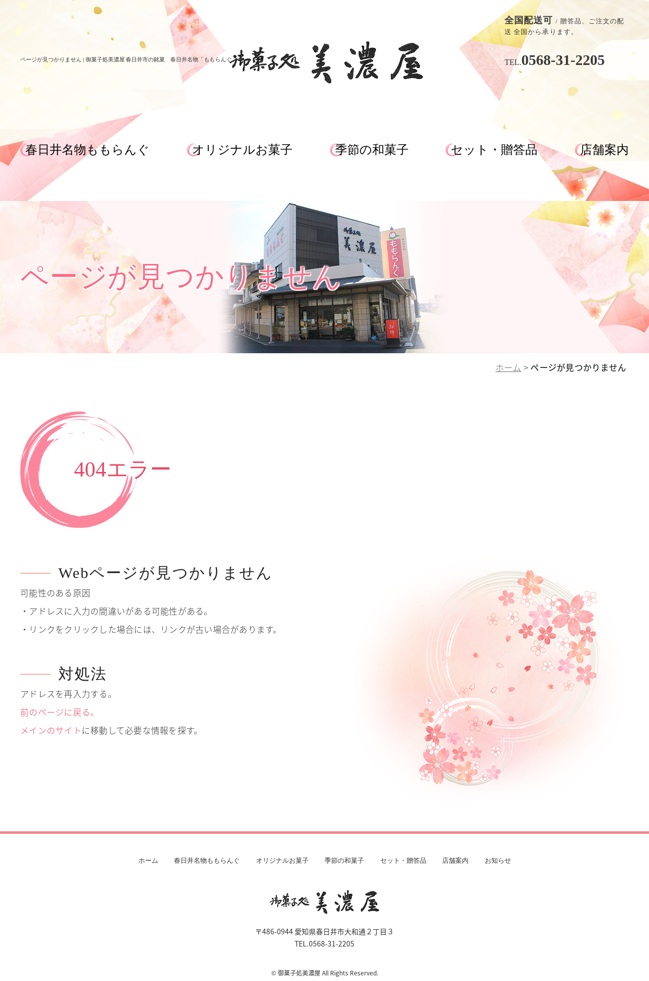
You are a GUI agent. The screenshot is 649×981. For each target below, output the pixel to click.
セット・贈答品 (494, 149)
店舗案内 (604, 149)
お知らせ (498, 860)
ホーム (508, 367)
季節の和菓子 (372, 149)
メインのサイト (51, 730)
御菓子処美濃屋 (299, 972)
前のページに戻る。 (59, 712)
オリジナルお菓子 (242, 149)
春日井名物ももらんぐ (87, 149)
